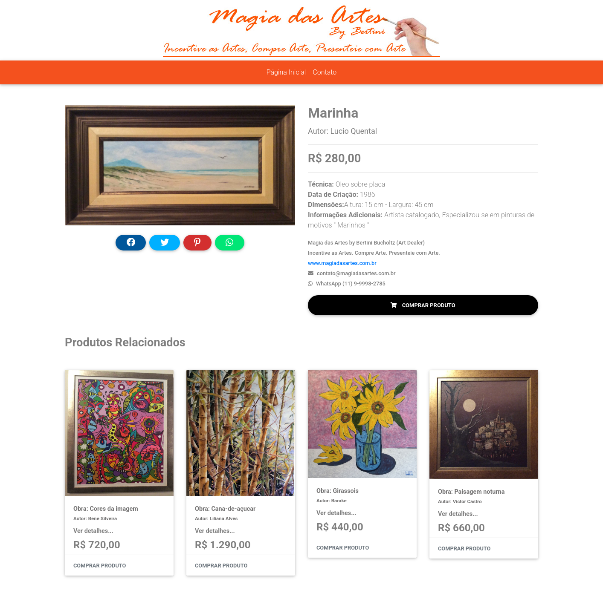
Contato (324, 72)
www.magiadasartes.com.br (342, 263)
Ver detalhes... (93, 531)
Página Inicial (286, 72)
